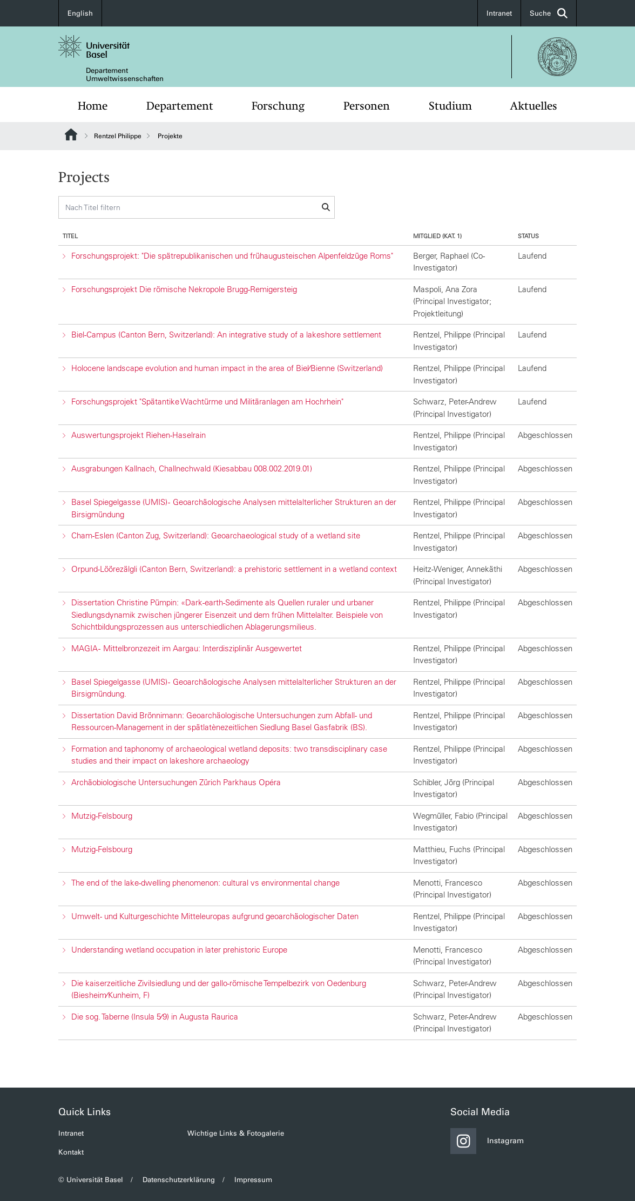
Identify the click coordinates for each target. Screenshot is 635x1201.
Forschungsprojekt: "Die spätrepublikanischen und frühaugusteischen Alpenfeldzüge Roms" (232, 256)
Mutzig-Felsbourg (101, 816)
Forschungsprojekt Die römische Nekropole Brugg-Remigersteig (184, 289)
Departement (179, 105)
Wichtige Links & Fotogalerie (235, 1133)
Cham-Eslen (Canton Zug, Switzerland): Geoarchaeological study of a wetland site (215, 535)
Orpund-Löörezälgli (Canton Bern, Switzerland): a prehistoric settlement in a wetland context (234, 569)
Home (92, 105)
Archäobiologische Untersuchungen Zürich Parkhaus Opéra (176, 782)
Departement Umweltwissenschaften (125, 74)
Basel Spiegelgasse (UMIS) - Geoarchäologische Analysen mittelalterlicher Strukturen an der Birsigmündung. (233, 688)
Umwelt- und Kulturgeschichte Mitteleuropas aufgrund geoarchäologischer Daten (215, 916)
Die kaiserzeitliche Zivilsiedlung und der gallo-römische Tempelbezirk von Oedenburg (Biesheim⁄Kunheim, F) (218, 989)
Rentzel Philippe (117, 136)
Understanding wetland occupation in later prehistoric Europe (179, 949)
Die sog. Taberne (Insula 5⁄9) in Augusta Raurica (154, 1016)
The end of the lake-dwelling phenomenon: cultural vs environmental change (205, 883)
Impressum (253, 1180)
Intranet (499, 13)
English (80, 13)
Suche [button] (549, 13)
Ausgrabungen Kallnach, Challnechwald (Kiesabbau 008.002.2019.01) (191, 468)
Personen (366, 105)
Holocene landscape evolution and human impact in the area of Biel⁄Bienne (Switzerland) (227, 368)
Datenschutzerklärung (179, 1180)
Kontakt (71, 1152)
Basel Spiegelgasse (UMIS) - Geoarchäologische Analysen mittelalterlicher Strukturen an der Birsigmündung (233, 508)
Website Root (71, 134)
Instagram (487, 1141)
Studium (450, 105)
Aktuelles (533, 105)
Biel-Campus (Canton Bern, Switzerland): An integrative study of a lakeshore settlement (226, 334)
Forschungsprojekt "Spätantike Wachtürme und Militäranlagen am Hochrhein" (207, 401)
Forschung (278, 105)
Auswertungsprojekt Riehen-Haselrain (138, 435)
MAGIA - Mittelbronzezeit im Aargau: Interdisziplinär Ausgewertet (186, 648)
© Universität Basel (90, 1180)
